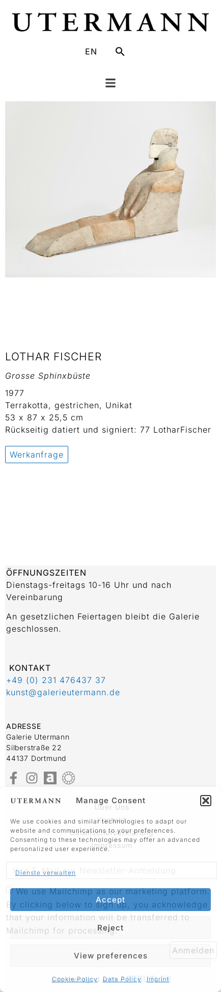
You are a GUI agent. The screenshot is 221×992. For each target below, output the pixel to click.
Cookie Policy (75, 979)
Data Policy (122, 979)
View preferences (111, 955)
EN (91, 51)
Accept (110, 899)
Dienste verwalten (45, 872)
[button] (206, 801)
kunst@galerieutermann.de (63, 692)
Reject (110, 927)
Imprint (158, 979)
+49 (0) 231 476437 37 (56, 680)
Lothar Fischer (53, 356)
